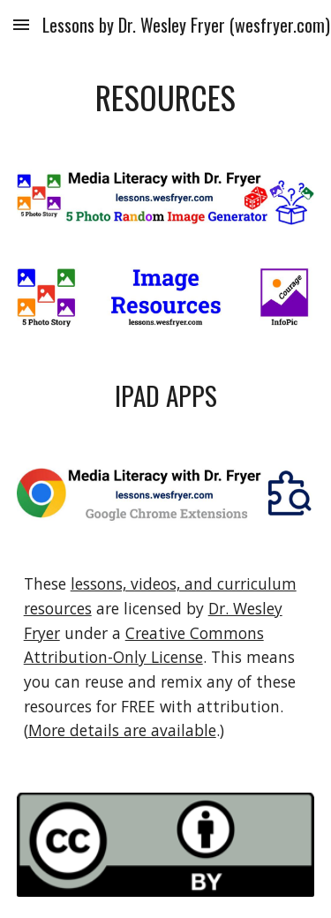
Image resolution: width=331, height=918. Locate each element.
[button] (21, 24)
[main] (166, 97)
